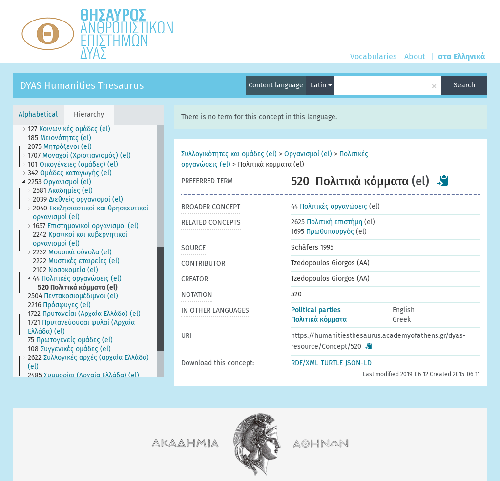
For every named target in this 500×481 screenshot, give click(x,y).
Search (464, 85)
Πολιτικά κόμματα (319, 319)
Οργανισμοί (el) (308, 154)
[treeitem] (73, 129)
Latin (321, 85)
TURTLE (332, 363)
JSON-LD (358, 363)
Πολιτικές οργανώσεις (329, 206)
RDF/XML (304, 363)
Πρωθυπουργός (322, 232)
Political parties (316, 310)
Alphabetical (38, 114)
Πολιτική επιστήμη (326, 222)
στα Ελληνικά (461, 56)
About (414, 56)
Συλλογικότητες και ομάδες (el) (229, 154)
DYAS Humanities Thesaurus (82, 85)
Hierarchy (89, 114)
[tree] (88, 251)
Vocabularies (373, 56)
